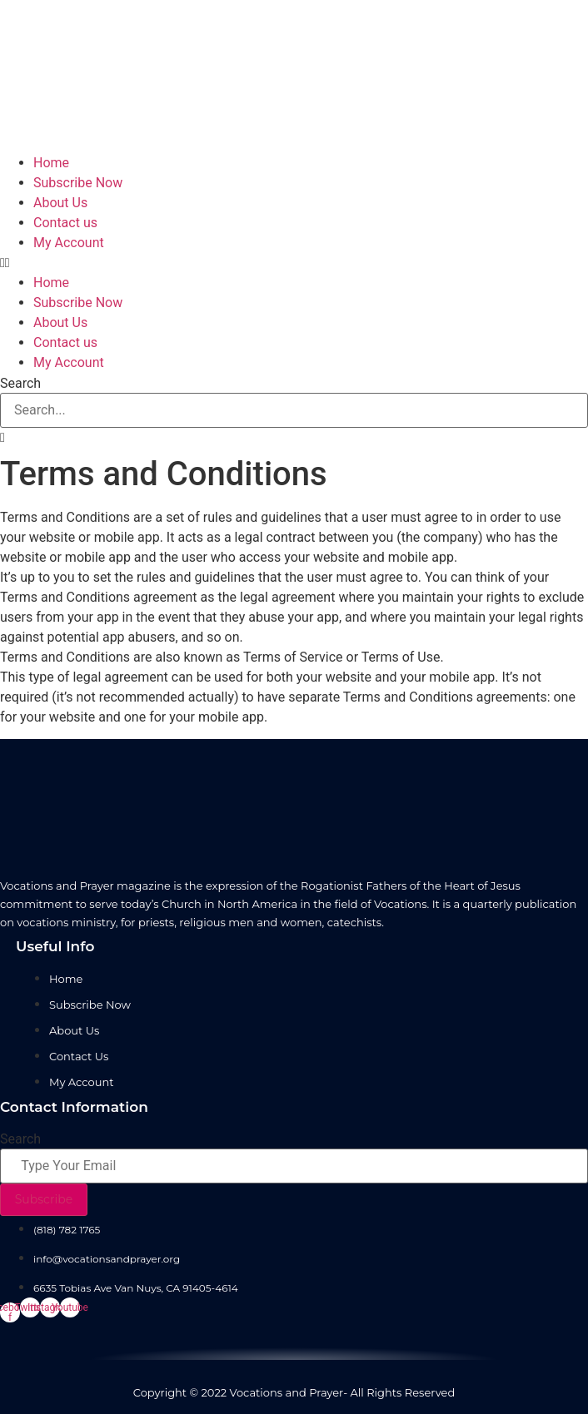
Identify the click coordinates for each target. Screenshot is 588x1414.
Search (20, 383)
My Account (68, 243)
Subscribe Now (77, 183)
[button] (294, 263)
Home (51, 163)
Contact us (65, 223)
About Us (60, 203)
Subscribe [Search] (43, 1199)
